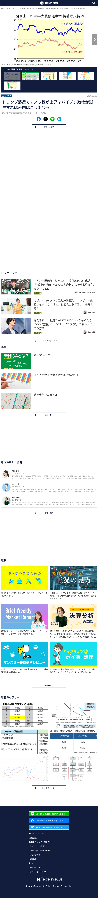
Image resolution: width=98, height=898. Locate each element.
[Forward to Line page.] (49, 813)
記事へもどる (49, 127)
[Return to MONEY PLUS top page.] (49, 2)
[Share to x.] (45, 119)
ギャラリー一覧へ (49, 788)
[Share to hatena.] (59, 119)
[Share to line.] (52, 119)
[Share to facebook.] (39, 119)
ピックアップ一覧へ (49, 341)
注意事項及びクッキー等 (39, 850)
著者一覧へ (49, 513)
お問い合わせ (34, 854)
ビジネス (16, 8)
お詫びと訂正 (34, 867)
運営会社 (33, 837)
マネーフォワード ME (38, 871)
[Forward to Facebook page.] (49, 820)
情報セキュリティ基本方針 (40, 842)
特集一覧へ (49, 415)
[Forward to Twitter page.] (49, 827)
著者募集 (33, 859)
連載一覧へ (49, 685)
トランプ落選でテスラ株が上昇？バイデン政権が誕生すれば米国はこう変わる (49, 8)
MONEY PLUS (6, 8)
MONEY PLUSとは (36, 833)
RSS (31, 863)
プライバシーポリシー (38, 846)
